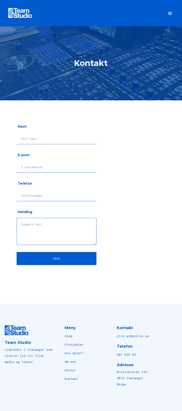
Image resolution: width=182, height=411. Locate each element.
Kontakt (71, 379)
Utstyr (70, 370)
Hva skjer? (74, 353)
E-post (24, 155)
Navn (22, 126)
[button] (170, 13)
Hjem (68, 336)
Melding (25, 212)
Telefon (25, 183)
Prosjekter (74, 344)
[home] (20, 13)
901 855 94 (126, 354)
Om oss (70, 362)
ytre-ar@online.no (133, 336)
